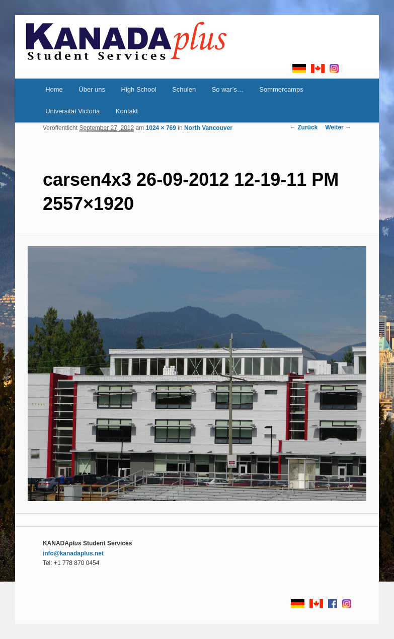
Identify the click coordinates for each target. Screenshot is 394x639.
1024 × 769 (161, 127)
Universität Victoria (72, 111)
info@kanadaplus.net (73, 553)
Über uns (91, 89)
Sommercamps (281, 89)
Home (54, 89)
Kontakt (127, 111)
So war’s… (228, 89)
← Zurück (304, 127)
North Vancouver (208, 127)
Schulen (184, 89)
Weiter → (338, 127)
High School (138, 89)
